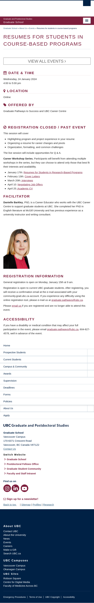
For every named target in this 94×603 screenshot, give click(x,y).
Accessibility (69, 597)
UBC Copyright (52, 597)
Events (32, 28)
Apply (6, 415)
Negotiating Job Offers (30, 184)
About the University (14, 534)
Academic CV (25, 188)
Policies (7, 401)
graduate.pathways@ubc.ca (67, 300)
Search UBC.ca (12, 553)
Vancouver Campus (14, 565)
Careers (7, 546)
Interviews (27, 180)
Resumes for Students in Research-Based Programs (53, 172)
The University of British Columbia (34, 7)
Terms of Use (35, 597)
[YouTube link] (24, 488)
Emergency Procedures (14, 597)
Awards (7, 373)
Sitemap (25, 504)
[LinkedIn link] (15, 488)
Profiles (37, 504)
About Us (23, 28)
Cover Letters (32, 176)
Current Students (12, 359)
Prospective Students (14, 352)
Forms (7, 394)
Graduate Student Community (24, 468)
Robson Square (12, 578)
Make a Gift (9, 549)
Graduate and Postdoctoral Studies (47, 426)
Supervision (10, 380)
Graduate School (10, 28)
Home (6, 345)
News (6, 538)
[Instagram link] (7, 488)
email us (17, 305)
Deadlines (9, 387)
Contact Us (9, 448)
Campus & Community (15, 366)
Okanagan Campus (14, 569)
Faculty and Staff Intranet (21, 473)
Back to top (11, 504)
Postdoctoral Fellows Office (23, 464)
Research (48, 504)
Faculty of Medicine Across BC (20, 585)
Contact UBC (10, 531)
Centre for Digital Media (16, 582)
